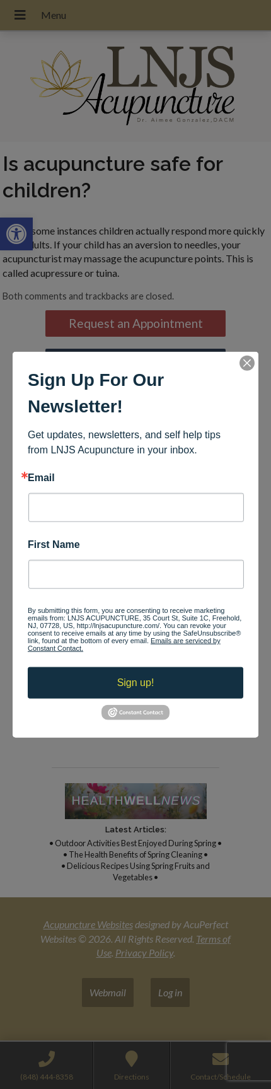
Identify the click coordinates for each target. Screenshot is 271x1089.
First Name (54, 545)
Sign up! (135, 682)
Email (41, 477)
